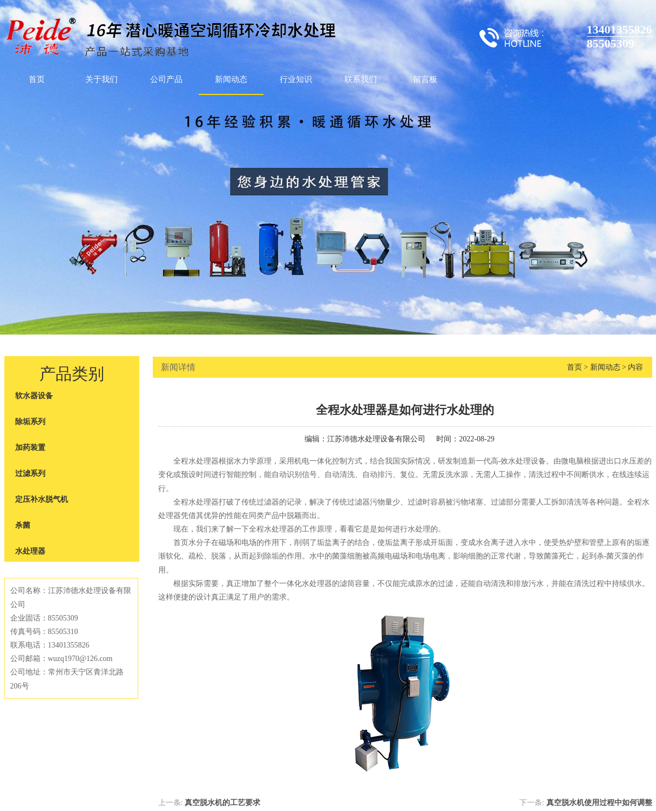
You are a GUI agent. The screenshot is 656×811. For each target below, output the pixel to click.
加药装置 (30, 448)
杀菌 (22, 525)
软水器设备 (34, 396)
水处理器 (30, 551)
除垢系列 (30, 422)
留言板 (425, 79)
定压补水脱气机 (41, 499)
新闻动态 (231, 79)
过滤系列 (30, 473)
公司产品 (166, 79)
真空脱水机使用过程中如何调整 (599, 803)
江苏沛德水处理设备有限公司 (376, 439)
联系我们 (360, 79)
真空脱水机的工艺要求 (222, 803)
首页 (37, 79)
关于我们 (101, 79)
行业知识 (296, 79)
